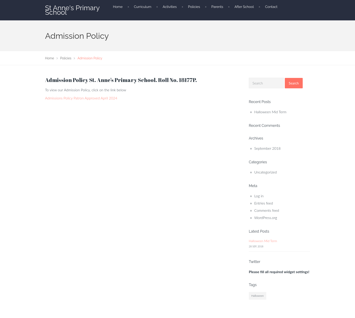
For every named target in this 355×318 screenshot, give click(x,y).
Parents (217, 7)
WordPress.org (265, 217)
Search (294, 83)
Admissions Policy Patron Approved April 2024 (81, 98)
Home (117, 7)
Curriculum (142, 7)
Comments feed (266, 210)
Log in (259, 196)
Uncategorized (265, 172)
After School (244, 7)
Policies (194, 7)
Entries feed (263, 203)
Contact (271, 7)
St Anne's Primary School (72, 10)
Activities (170, 7)
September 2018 (267, 148)
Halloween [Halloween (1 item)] (257, 295)
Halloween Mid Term (270, 112)
